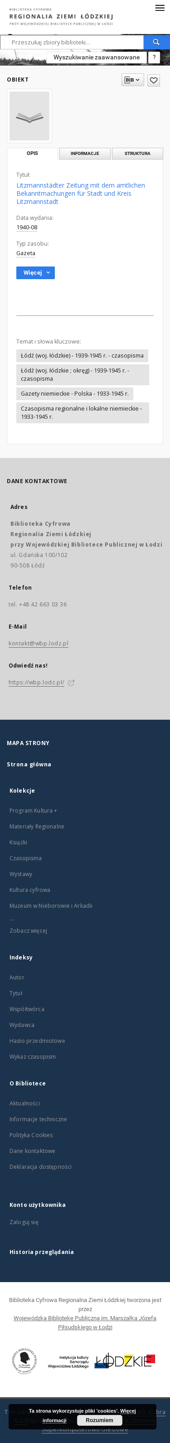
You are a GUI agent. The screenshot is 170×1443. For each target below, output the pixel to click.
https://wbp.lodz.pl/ (36, 682)
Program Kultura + (34, 810)
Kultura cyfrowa (30, 890)
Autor (17, 977)
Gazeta (25, 253)
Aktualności (25, 1103)
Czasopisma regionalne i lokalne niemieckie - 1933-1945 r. (81, 413)
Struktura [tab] (138, 153)
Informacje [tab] (85, 153)
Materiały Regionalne (37, 826)
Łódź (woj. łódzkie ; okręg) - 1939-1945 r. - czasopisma (75, 375)
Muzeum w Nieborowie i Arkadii (51, 906)
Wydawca (22, 1025)
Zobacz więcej (28, 931)
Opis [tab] (32, 153)
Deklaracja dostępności (41, 1167)
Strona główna (29, 764)
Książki (18, 842)
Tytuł (16, 993)
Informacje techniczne (38, 1119)
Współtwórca (27, 1009)
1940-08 (26, 227)
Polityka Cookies (31, 1135)
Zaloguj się (24, 1222)
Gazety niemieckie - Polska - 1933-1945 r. (75, 393)
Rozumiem (99, 1420)
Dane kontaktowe (32, 1151)
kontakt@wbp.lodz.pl (38, 643)
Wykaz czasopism (33, 1056)
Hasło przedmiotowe (37, 1041)
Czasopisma (26, 858)
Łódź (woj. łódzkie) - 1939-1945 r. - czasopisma (82, 355)
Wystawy (21, 874)
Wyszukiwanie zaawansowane (96, 57)
